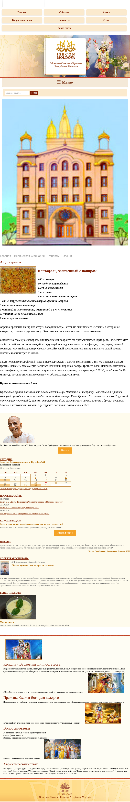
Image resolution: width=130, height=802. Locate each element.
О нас (106, 20)
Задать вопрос (64, 532)
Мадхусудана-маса (20, 462)
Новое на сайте (11, 496)
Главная (21, 12)
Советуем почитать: (14, 558)
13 (5, 480)
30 (36, 485)
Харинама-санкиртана (20, 764)
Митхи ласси (7, 622)
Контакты (64, 20)
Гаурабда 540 (38, 462)
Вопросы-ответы (16, 728)
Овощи (67, 256)
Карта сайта (64, 28)
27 (5, 485)
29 (25, 485)
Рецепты (53, 256)
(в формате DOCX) (40, 488)
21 (15, 482)
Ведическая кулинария (29, 256)
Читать (65, 450)
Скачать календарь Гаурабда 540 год (15, 488)
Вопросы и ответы (22, 20)
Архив (106, 12)
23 (36, 482)
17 (46, 480)
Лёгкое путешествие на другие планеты (33, 565)
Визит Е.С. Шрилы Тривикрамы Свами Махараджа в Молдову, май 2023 (31, 502)
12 (66, 477)
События (64, 12)
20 (5, 482)
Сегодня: (6, 459)
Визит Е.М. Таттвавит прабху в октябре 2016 (19, 507)
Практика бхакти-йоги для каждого (31, 697)
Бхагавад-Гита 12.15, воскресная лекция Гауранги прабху (24, 513)
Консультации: (10, 520)
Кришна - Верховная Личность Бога (31, 664)
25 (56, 482)
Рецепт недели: (10, 593)
